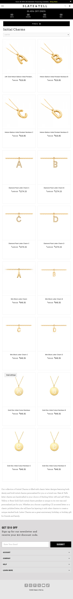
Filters (36, 24)
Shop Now (53, 2)
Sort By (37, 35)
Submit (61, 544)
